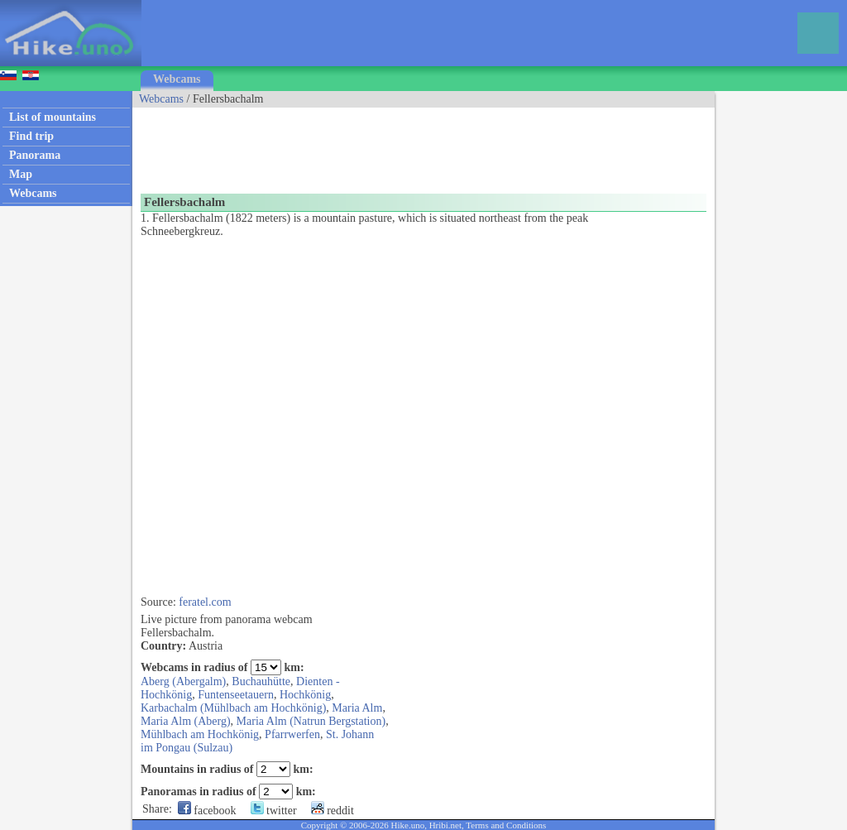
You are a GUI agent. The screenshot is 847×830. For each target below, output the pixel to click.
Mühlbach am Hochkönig (200, 734)
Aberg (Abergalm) (183, 681)
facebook (207, 810)
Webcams (177, 79)
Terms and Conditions (506, 825)
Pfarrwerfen (292, 734)
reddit (332, 810)
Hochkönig (305, 694)
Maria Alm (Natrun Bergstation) (311, 721)
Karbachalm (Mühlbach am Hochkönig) (233, 708)
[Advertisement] (433, 145)
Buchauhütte (261, 681)
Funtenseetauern (236, 694)
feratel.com (205, 602)
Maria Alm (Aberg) (186, 721)
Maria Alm (357, 708)
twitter (274, 810)
